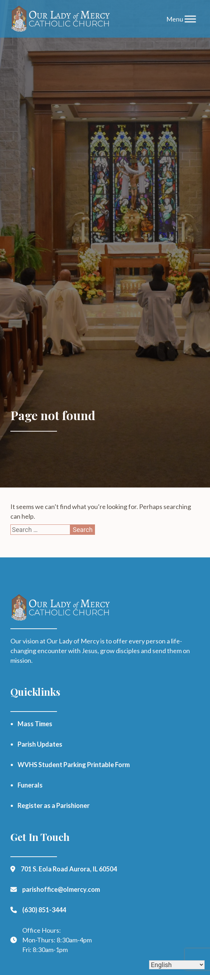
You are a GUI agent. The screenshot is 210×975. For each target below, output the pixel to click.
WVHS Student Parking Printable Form (74, 765)
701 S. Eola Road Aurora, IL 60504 (69, 869)
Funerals (30, 785)
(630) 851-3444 (44, 910)
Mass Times (35, 724)
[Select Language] (177, 964)
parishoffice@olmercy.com (61, 889)
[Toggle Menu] (190, 18)
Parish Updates (40, 744)
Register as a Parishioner (54, 805)
